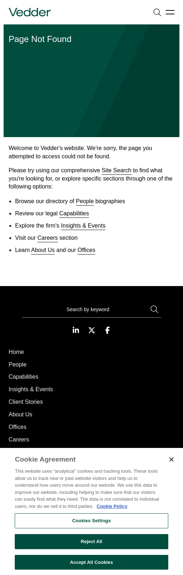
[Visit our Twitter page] (91, 330)
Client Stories (26, 402)
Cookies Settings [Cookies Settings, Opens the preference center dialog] (91, 524)
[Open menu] (170, 12)
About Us (43, 250)
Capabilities (74, 213)
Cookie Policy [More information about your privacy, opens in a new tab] (112, 510)
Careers (47, 238)
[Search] (91, 310)
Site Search (117, 170)
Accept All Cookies (91, 566)
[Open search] (157, 12)
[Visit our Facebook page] (107, 330)
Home (16, 352)
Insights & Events (83, 226)
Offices (86, 250)
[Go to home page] (30, 12)
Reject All (91, 545)
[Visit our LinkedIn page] (75, 330)
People (85, 201)
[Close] (171, 463)
